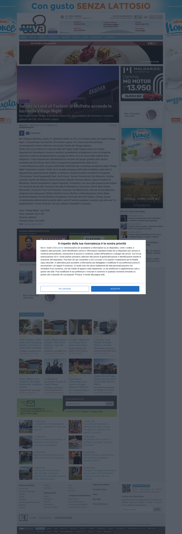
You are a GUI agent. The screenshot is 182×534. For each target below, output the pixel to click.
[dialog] (91, 267)
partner (60, 248)
